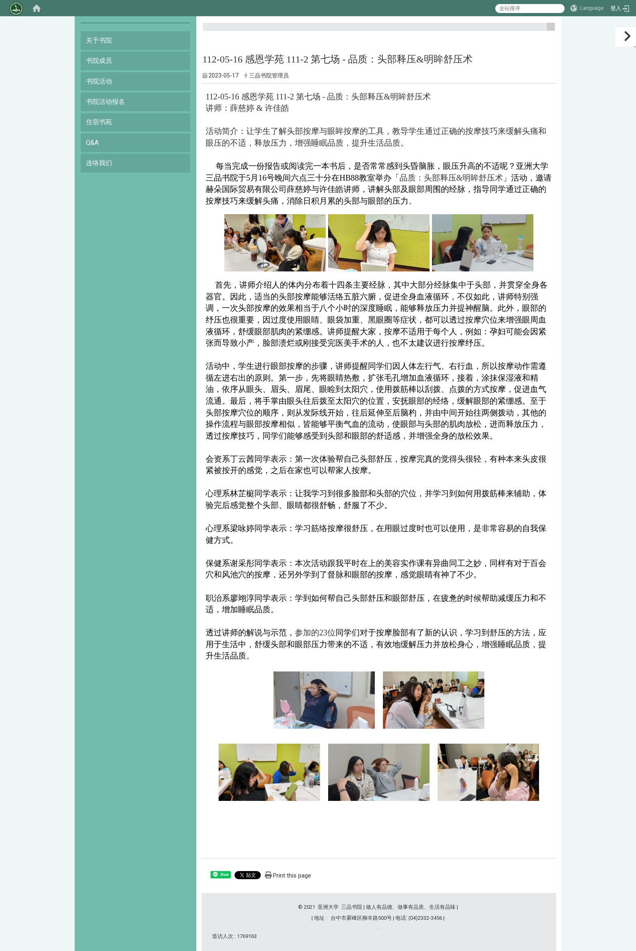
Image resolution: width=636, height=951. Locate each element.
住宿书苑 (99, 122)
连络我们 (99, 163)
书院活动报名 (105, 101)
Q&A (92, 142)
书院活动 (99, 81)
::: (548, 30)
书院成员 (99, 61)
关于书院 (99, 40)
